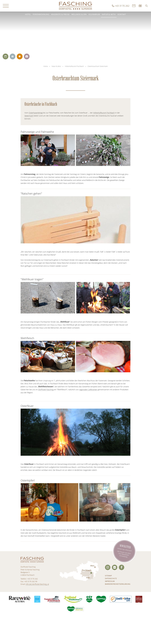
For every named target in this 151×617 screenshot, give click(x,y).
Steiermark (28, 115)
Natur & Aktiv (109, 14)
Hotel (28, 14)
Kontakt (122, 14)
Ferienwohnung (41, 14)
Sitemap (108, 576)
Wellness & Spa (79, 14)
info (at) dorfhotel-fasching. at (37, 584)
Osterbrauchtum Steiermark (98, 66)
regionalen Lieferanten (88, 389)
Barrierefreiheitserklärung (117, 584)
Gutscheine (140, 5)
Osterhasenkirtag (36, 112)
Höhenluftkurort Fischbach (74, 66)
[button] (146, 5)
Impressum (110, 581)
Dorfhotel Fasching (45, 389)
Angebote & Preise (60, 14)
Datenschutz (111, 578)
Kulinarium (94, 14)
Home (45, 66)
